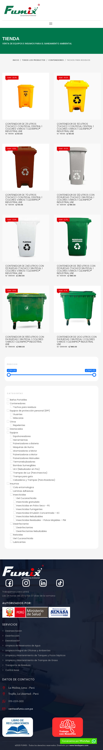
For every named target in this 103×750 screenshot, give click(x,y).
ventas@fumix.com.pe (20, 708)
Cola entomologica (23, 487)
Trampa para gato (23, 476)
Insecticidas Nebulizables (29, 516)
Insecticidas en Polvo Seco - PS (33, 505)
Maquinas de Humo (23, 447)
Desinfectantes (24, 527)
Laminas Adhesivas (23, 491)
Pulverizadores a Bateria (26, 443)
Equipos (14, 432)
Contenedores (17, 403)
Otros (13, 421)
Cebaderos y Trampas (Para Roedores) (34, 479)
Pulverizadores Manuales (26, 458)
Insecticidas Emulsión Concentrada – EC (38, 512)
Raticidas (18, 534)
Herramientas (20, 439)
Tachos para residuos (24, 407)
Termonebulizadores (24, 461)
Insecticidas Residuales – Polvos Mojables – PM (41, 520)
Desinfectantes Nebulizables (31, 531)
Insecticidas (19, 494)
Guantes (17, 414)
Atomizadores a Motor (25, 450)
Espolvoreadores (22, 436)
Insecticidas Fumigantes (29, 509)
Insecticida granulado (28, 501)
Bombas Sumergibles (24, 465)
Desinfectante (21, 523)
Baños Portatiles (18, 399)
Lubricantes (19, 542)
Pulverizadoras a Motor (25, 454)
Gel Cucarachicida (26, 498)
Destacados (16, 428)
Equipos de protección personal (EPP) (30, 410)
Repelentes (19, 425)
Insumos (14, 483)
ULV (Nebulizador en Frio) (26, 469)
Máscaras (18, 418)
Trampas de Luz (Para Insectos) (30, 472)
